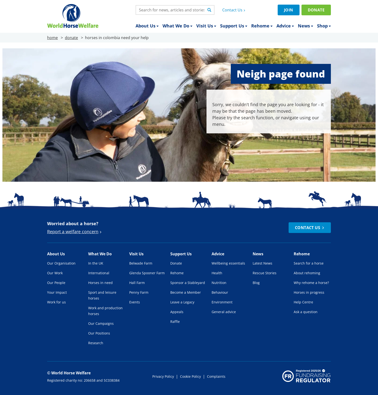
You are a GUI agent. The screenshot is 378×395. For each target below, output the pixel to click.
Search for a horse (309, 263)
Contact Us (234, 10)
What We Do (177, 26)
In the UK (95, 263)
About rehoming (307, 273)
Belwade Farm (140, 263)
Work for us (56, 302)
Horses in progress (309, 292)
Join (288, 10)
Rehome (262, 26)
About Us (147, 26)
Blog (256, 282)
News (305, 26)
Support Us (233, 26)
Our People (56, 282)
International (98, 273)
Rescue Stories (264, 273)
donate (71, 37)
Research (95, 343)
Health (217, 273)
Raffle (175, 321)
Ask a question (306, 311)
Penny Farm (138, 292)
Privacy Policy (163, 376)
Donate (316, 10)
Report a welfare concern (75, 231)
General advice (224, 311)
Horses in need (100, 282)
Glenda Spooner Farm (147, 273)
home (52, 37)
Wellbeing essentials (228, 263)
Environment (222, 302)
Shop (324, 26)
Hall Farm (137, 282)
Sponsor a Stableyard (187, 282)
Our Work (55, 273)
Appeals (176, 311)
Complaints (216, 376)
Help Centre (303, 302)
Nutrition (219, 282)
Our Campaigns (101, 323)
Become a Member (185, 292)
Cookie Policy (190, 376)
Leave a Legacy (182, 302)
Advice (285, 26)
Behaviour (220, 292)
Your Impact (57, 292)
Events (134, 302)
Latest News (262, 263)
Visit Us (206, 26)
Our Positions (99, 333)
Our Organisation (61, 263)
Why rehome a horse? (311, 282)
